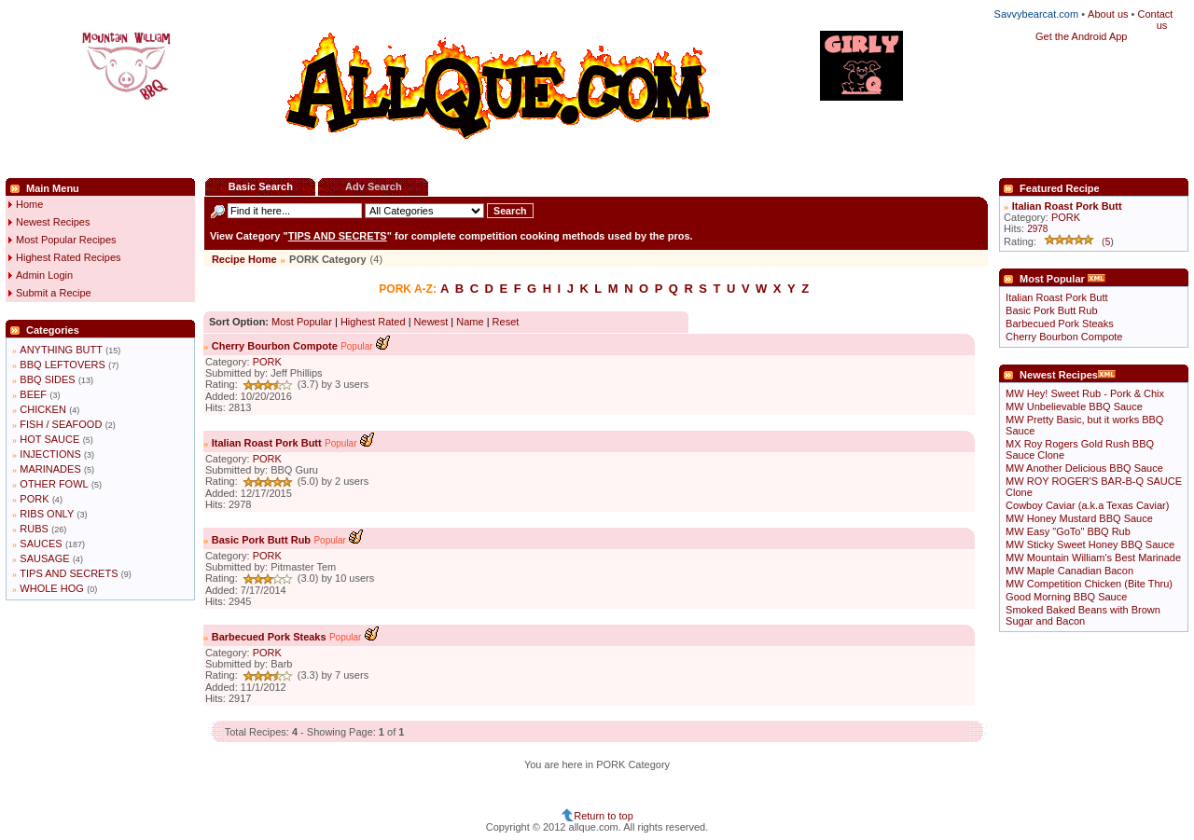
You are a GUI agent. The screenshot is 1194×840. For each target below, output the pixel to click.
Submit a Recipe (53, 292)
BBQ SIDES (47, 379)
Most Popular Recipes (66, 239)
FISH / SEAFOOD (61, 424)
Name (469, 321)
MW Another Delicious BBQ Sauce (1084, 468)
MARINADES (50, 469)
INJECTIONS (50, 454)
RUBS (34, 528)
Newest (431, 321)
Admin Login (44, 275)
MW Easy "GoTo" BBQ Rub (1068, 531)
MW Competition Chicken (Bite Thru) (1089, 583)
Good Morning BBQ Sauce (1066, 596)
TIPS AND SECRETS (69, 573)
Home (29, 204)
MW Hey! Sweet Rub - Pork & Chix (1085, 393)
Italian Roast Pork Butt (267, 442)
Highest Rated (373, 321)
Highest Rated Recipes (68, 257)
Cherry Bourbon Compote (275, 345)
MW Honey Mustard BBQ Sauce (1079, 518)
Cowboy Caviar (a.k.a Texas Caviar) (1087, 505)
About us (1108, 14)
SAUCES (41, 543)
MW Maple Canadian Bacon (1069, 570)
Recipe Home (244, 259)
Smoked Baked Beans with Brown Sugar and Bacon (1083, 615)
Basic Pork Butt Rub (261, 539)
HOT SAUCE (49, 439)
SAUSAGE (44, 558)
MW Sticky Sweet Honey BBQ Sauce (1090, 544)
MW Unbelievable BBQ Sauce (1074, 406)
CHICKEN (43, 409)
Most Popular (301, 321)
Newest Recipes (53, 221)
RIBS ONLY (47, 513)
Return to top (603, 815)
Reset (506, 321)
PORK (34, 498)
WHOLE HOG (51, 588)
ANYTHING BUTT (61, 349)
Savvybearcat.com (1036, 14)
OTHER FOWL (54, 483)
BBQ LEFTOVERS (62, 364)
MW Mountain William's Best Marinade (1093, 557)
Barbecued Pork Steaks (269, 636)
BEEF (33, 394)
